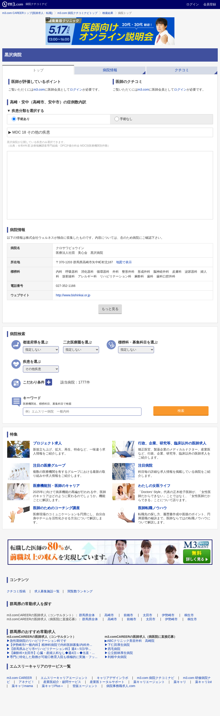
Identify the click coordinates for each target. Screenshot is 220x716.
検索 (181, 411)
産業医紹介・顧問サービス (62, 682)
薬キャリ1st (203, 682)
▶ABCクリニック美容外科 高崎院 (129, 640)
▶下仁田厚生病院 (117, 645)
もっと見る (110, 309)
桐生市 (189, 615)
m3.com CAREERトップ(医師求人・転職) (27, 13)
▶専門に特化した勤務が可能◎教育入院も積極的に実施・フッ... (52, 657)
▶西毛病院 (112, 649)
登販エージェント (85, 686)
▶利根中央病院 (116, 657)
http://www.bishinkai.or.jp (73, 295)
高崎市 (109, 615)
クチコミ (182, 70)
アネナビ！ (26, 682)
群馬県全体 (87, 615)
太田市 (147, 615)
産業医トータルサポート (107, 682)
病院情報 (110, 70)
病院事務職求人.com (120, 686)
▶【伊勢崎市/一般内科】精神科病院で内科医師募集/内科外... (49, 645)
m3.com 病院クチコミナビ (155, 678)
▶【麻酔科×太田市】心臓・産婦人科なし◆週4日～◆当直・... (51, 653)
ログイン (192, 4)
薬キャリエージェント (149, 682)
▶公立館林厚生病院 (119, 653)
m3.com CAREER (19, 678)
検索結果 (107, 13)
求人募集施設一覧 (46, 591)
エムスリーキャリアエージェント (64, 678)
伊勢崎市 (168, 615)
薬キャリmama (22, 686)
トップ (38, 70)
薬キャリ (180, 682)
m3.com (39, 89)
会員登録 (209, 4)
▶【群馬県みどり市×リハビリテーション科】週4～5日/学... (49, 649)
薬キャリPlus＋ (53, 686)
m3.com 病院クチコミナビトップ (77, 13)
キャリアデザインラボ (112, 678)
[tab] (38, 69)
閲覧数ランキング (80, 591)
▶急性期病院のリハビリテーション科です (36, 640)
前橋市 (128, 615)
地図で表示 (124, 262)
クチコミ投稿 (16, 591)
